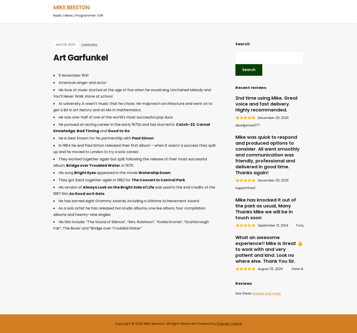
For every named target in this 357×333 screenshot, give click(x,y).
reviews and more (266, 293)
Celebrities (89, 44)
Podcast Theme (229, 323)
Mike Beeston (71, 7)
